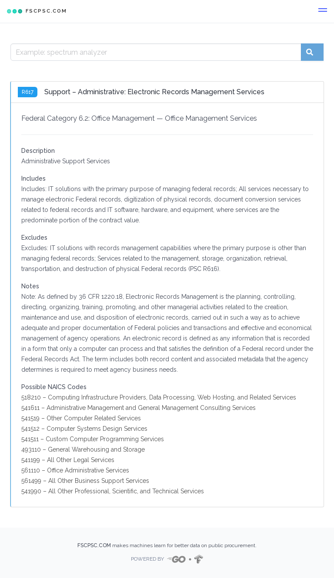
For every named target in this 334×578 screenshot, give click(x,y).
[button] (322, 11)
